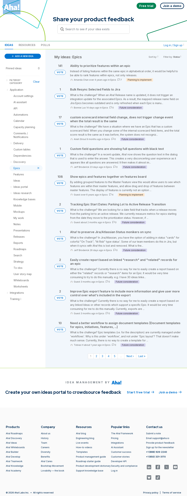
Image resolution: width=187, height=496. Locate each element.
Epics (113, 79)
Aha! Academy (13, 470)
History (45, 438)
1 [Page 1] (90, 356)
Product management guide (91, 456)
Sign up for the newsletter (160, 447)
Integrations (117, 442)
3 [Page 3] (102, 356)
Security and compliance (124, 465)
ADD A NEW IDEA (22, 56)
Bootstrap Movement (52, 465)
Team (44, 442)
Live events (82, 442)
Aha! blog (81, 433)
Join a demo (170, 392)
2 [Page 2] (96, 356)
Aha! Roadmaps (14, 433)
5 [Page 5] (114, 356)
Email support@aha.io (157, 438)
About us (45, 433)
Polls (45, 45)
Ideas (9, 45)
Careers (45, 447)
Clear (36, 81)
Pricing (114, 438)
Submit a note (153, 433)
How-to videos (84, 447)
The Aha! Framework (122, 433)
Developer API (119, 461)
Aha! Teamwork (14, 461)
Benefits (45, 456)
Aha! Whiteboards (15, 447)
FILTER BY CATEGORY (14, 81)
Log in (114, 470)
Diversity (45, 452)
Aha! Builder (12, 452)
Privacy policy (150, 492)
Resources (27, 45)
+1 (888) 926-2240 (156, 452)
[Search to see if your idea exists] (95, 29)
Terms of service (171, 492)
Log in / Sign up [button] (174, 45)
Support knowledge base (89, 470)
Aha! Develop (13, 456)
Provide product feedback (160, 442)
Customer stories (120, 456)
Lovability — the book (52, 470)
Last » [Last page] (141, 356)
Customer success (121, 452)
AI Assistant (117, 447)
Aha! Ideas (11, 442)
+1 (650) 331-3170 (156, 456)
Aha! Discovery (14, 438)
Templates (82, 452)
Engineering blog (85, 438)
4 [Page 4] (108, 356)
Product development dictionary (93, 465)
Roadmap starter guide (88, 461)
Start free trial (140, 392)
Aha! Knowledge (14, 465)
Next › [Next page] (130, 356)
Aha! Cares (46, 461)
